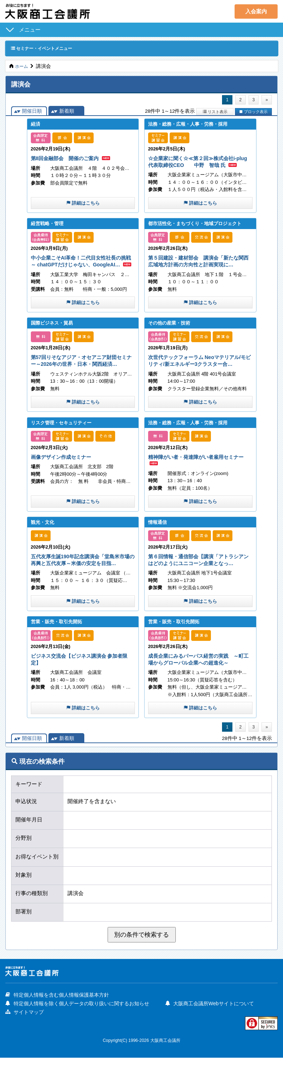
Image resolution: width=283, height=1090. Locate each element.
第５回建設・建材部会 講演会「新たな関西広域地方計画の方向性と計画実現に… (199, 273)
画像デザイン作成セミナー (65, 479)
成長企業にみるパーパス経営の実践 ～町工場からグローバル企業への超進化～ (199, 690)
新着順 (66, 112)
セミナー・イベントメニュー (46, 48)
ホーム (22, 66)
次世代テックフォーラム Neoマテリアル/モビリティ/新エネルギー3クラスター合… (200, 380)
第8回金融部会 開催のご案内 (70, 159)
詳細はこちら (83, 211)
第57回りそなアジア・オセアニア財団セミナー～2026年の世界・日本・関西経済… (83, 380)
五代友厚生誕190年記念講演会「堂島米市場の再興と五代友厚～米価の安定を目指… (82, 586)
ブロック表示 (253, 112)
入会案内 (256, 11)
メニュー (30, 30)
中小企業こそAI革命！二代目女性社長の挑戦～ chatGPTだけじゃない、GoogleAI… (82, 273)
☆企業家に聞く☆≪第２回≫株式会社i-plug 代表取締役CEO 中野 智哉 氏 (198, 166)
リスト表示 (215, 112)
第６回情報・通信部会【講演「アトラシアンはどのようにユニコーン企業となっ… (199, 586)
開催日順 (32, 112)
